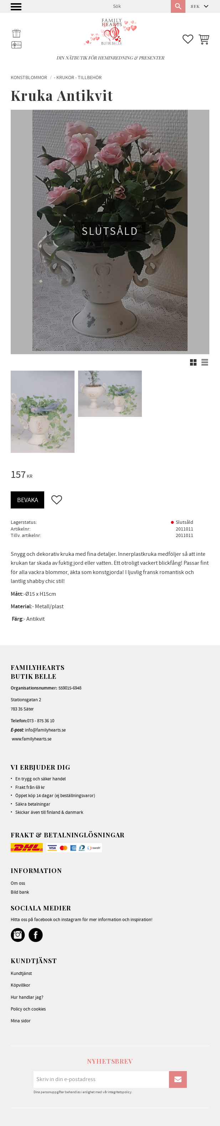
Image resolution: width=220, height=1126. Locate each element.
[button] (17, 8)
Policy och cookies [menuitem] (28, 1009)
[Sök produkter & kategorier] (139, 6)
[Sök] (178, 6)
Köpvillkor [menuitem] (20, 985)
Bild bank (20, 892)
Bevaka (27, 500)
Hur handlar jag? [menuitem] (27, 997)
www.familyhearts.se (31, 739)
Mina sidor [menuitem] (21, 1021)
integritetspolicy (120, 1092)
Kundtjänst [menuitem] (21, 973)
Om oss (18, 883)
